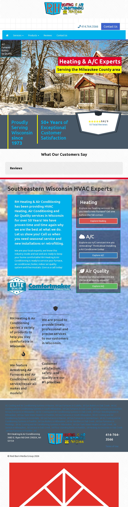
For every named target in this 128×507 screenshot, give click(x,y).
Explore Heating (98, 221)
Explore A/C (98, 255)
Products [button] (33, 35)
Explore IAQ (98, 286)
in (31, 405)
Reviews (48, 35)
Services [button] (18, 35)
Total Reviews (98, 124)
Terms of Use (112, 446)
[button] (5, 177)
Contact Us (110, 26)
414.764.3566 (88, 26)
